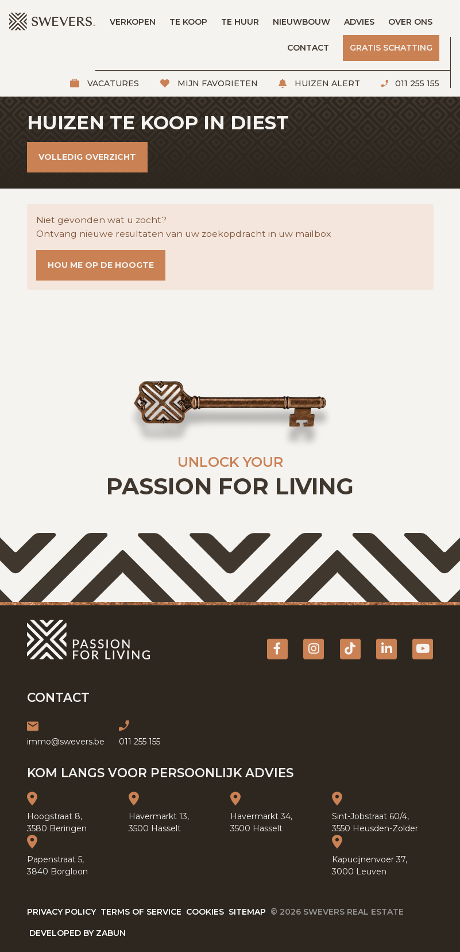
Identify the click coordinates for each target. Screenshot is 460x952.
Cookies (205, 912)
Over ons (410, 22)
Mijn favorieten (216, 83)
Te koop (188, 22)
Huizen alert (326, 83)
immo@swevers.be (66, 741)
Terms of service (140, 912)
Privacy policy (61, 912)
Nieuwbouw (301, 22)
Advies (359, 22)
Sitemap (247, 912)
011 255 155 (416, 83)
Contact (308, 48)
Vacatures (112, 83)
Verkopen (133, 22)
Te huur (240, 22)
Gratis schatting (391, 48)
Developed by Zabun (77, 933)
